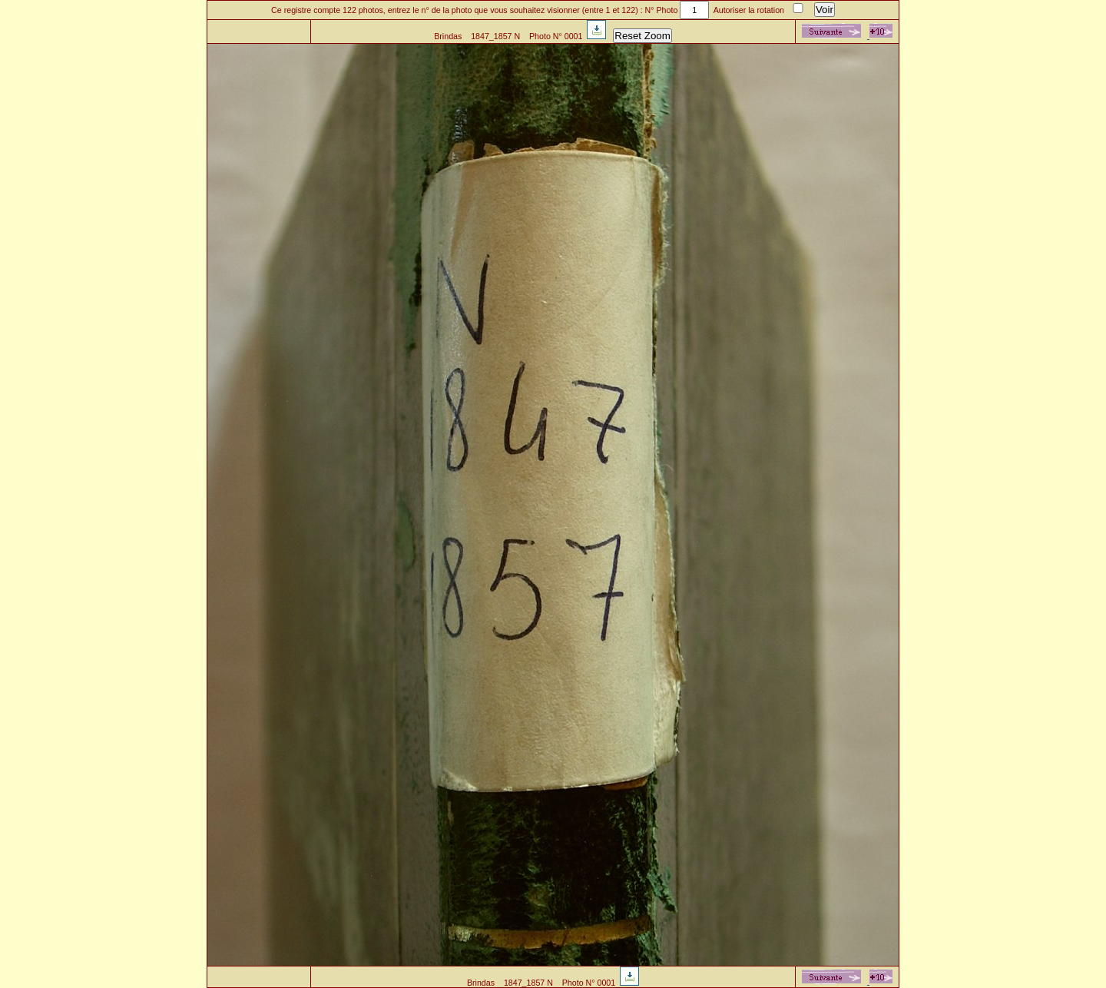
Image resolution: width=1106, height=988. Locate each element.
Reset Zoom (642, 35)
